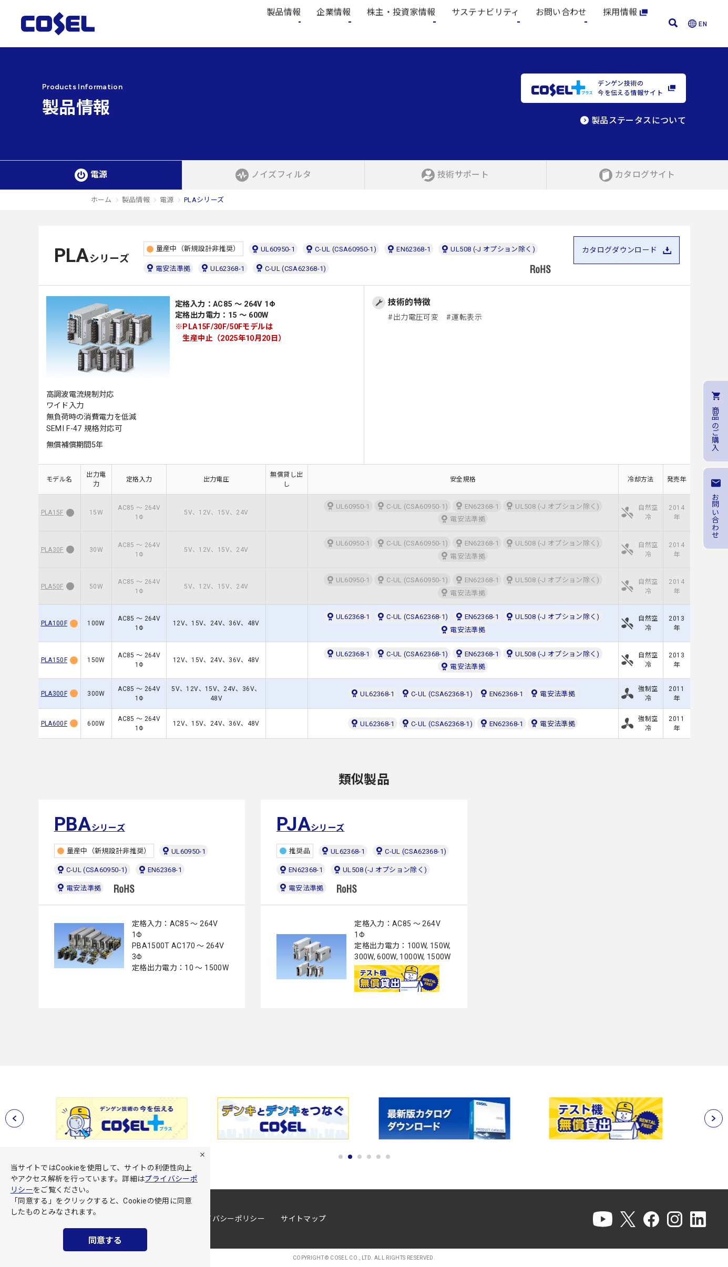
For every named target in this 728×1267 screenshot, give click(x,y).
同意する (105, 1240)
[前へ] (14, 1118)
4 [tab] (369, 1157)
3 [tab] (359, 1157)
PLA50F (52, 586)
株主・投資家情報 (401, 23)
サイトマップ (303, 1218)
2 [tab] (350, 1157)
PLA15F (52, 512)
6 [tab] (388, 1157)
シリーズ (90, 824)
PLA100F (54, 623)
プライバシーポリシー (227, 1218)
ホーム (101, 200)
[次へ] (713, 1118)
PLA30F (52, 549)
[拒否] (202, 1154)
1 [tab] (341, 1157)
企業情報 (333, 23)
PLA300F (54, 693)
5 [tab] (378, 1157)
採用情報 (625, 23)
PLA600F (54, 723)
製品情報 (283, 23)
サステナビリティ (486, 23)
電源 (167, 200)
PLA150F (54, 660)
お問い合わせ (561, 23)
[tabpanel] (122, 1118)
